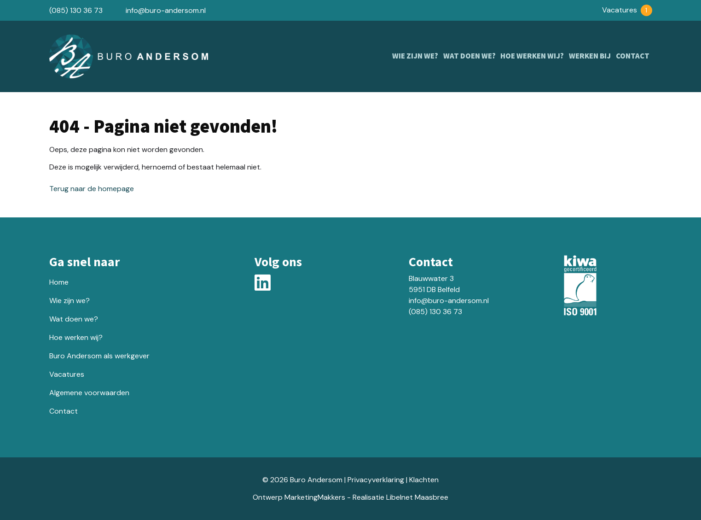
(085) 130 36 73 (76, 10)
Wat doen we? (467, 56)
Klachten (424, 480)
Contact (632, 56)
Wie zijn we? (412, 56)
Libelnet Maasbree (417, 497)
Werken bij (588, 56)
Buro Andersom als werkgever (99, 356)
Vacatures (627, 10)
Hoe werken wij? (530, 56)
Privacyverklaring (376, 480)
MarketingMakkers (314, 497)
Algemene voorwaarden (89, 392)
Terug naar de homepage (91, 188)
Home (59, 282)
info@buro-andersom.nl (166, 10)
